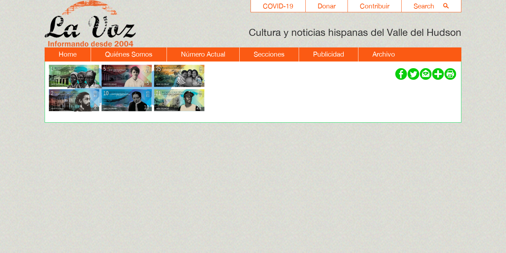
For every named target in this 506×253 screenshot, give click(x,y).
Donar (327, 6)
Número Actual (203, 54)
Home (68, 54)
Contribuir (374, 6)
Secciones (269, 54)
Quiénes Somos (129, 54)
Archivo (383, 54)
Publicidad (328, 54)
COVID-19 (278, 6)
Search (424, 6)
